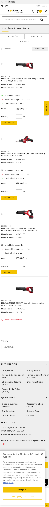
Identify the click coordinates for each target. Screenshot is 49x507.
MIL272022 (6, 226)
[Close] (42, 454)
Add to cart (9, 123)
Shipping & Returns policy (11, 383)
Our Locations (9, 411)
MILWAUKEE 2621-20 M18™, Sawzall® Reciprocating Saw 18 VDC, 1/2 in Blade (22, 80)
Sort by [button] (35, 36)
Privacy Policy (33, 370)
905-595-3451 (24, 434)
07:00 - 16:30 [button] (40, 6)
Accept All (22, 489)
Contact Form (8, 415)
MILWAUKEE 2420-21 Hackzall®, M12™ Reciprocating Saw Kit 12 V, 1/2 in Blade (23, 154)
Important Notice (35, 382)
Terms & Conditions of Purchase (38, 376)
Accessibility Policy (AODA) (11, 390)
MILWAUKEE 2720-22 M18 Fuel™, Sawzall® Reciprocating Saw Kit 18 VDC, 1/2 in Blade (19, 229)
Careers (30, 415)
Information (24, 364)
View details (9, 347)
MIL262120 (5, 76)
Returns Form (33, 411)
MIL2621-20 (6, 301)
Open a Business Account (10, 405)
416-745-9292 (10, 2)
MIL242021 (5, 151)
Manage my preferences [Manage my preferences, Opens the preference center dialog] (22, 497)
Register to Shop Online (35, 405)
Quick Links (24, 397)
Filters (12, 36)
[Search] (24, 19)
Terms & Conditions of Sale (13, 376)
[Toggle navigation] (3, 11)
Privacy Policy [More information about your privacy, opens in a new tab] (8, 482)
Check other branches (13, 103)
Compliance (7, 370)
